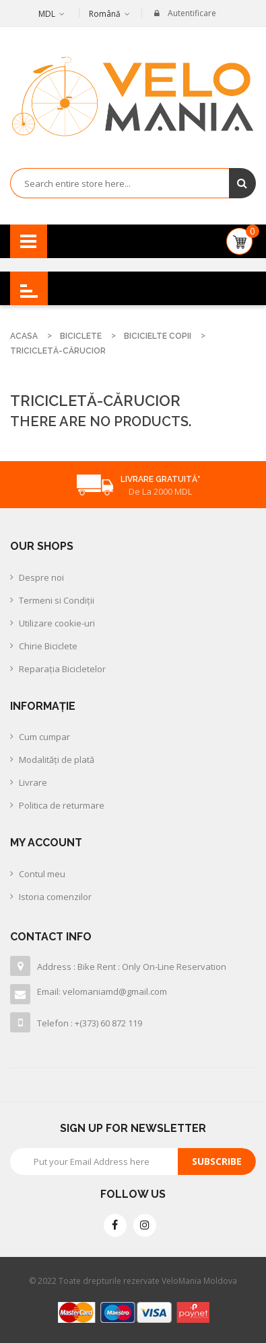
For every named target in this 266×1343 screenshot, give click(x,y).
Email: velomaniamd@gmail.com (102, 991)
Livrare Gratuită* (161, 479)
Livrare (33, 782)
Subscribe (217, 1161)
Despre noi (41, 577)
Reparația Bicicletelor (62, 669)
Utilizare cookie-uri (57, 623)
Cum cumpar (44, 737)
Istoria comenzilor (55, 897)
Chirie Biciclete (48, 646)
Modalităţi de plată (56, 760)
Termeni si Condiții (56, 600)
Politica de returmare (61, 805)
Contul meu (42, 874)
